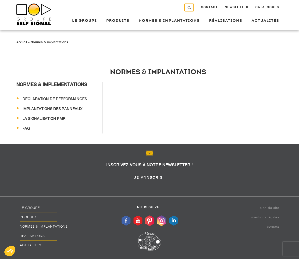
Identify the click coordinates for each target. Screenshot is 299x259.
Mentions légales (265, 217)
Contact (209, 7)
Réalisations (225, 20)
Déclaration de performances (54, 99)
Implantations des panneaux (52, 109)
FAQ (26, 128)
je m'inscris (148, 177)
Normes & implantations (169, 20)
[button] (9, 251)
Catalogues (267, 7)
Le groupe (84, 20)
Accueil (21, 42)
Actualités (265, 20)
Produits (117, 20)
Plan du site (269, 208)
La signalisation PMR (43, 118)
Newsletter (236, 7)
